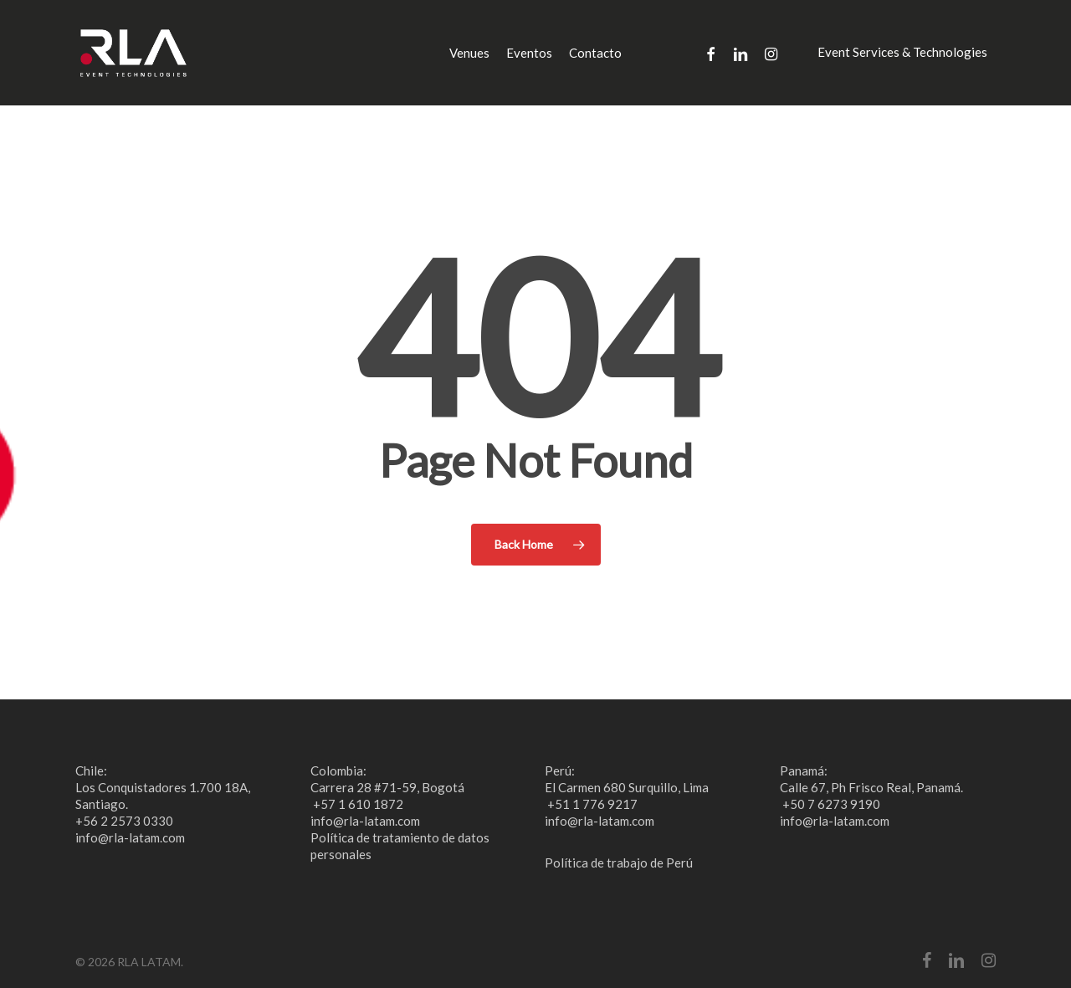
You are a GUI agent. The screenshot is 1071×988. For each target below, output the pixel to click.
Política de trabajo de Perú (619, 862)
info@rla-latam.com (130, 837)
